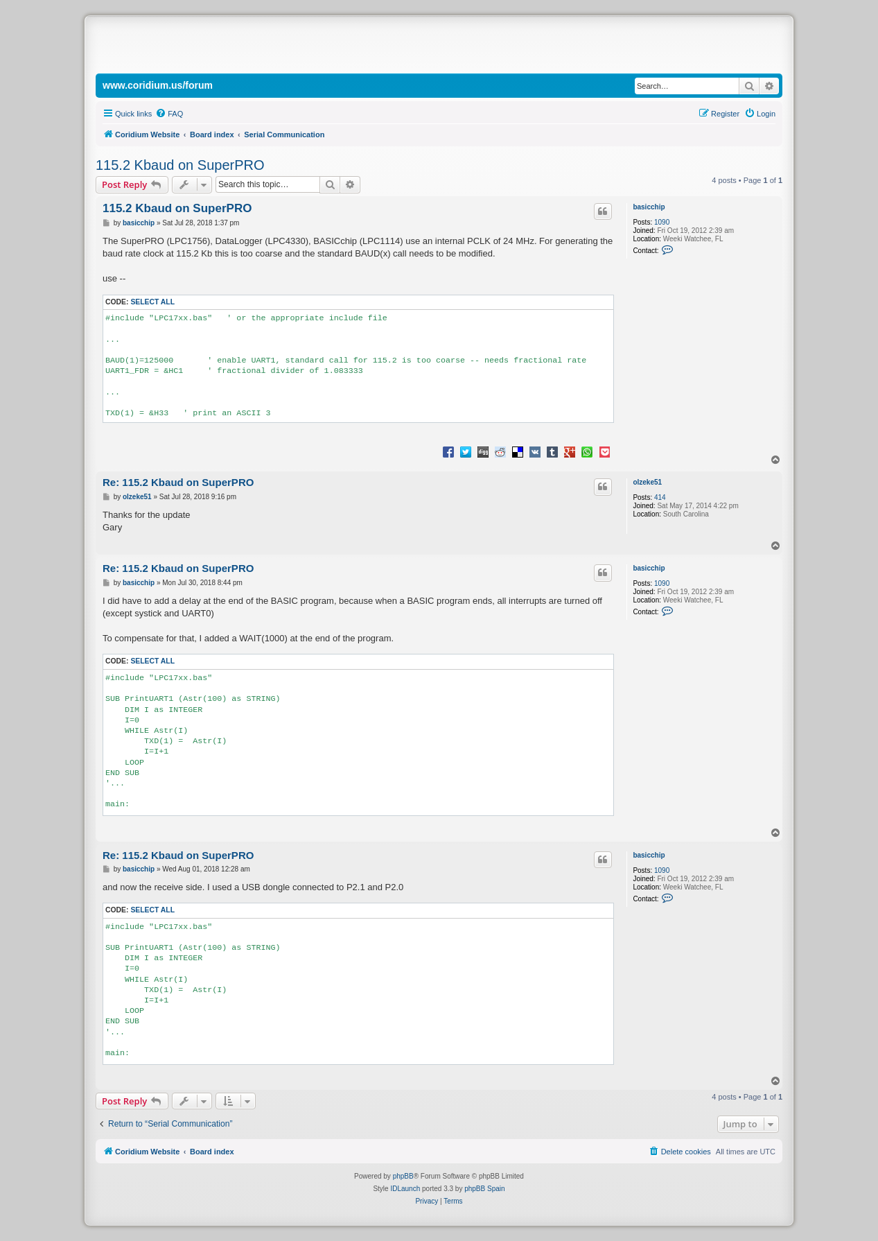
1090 (661, 222)
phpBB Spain (484, 1188)
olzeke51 (647, 482)
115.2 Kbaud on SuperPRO (180, 165)
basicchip (649, 207)
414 (660, 497)
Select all (152, 302)
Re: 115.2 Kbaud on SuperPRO (178, 482)
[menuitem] (169, 113)
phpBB (403, 1176)
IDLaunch (405, 1188)
